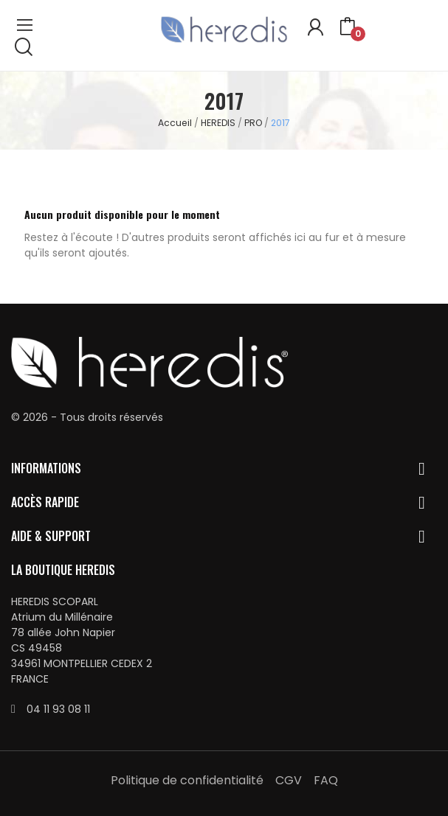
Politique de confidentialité (187, 780)
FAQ (326, 780)
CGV (288, 780)
